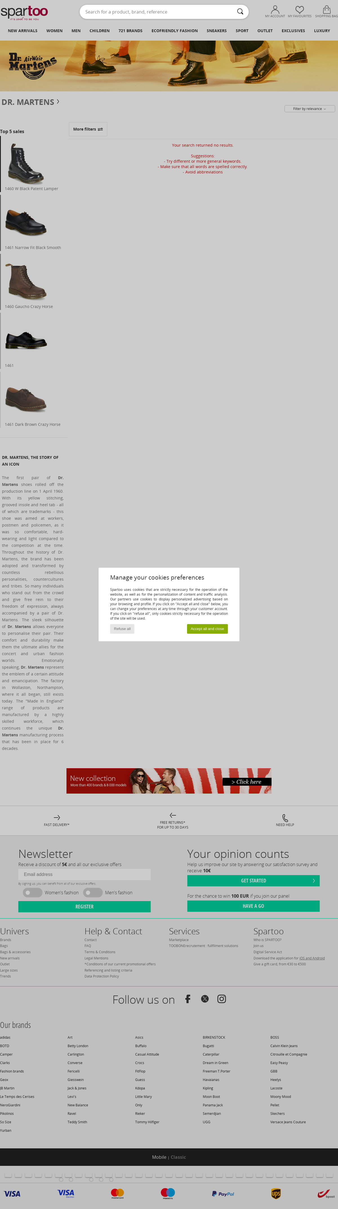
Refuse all (122, 629)
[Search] (240, 12)
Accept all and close (207, 629)
